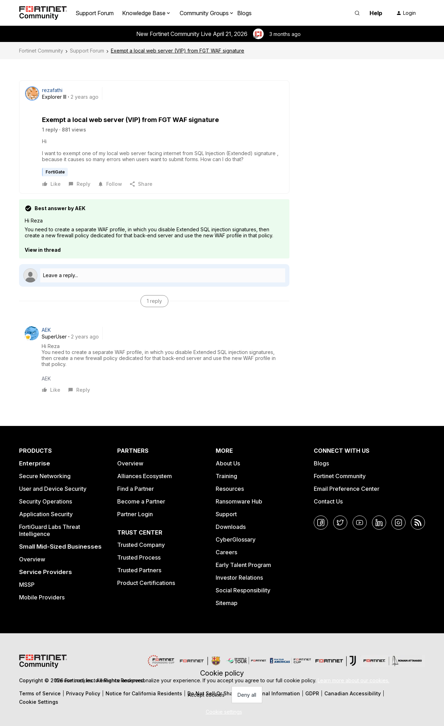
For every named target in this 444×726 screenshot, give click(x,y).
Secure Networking (45, 476)
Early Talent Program (243, 564)
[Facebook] (321, 522)
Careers (226, 552)
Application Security (46, 514)
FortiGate (55, 172)
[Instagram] (398, 522)
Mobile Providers (42, 597)
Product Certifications (146, 582)
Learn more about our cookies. (353, 680)
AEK (46, 330)
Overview (32, 559)
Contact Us (328, 501)
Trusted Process (139, 557)
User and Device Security (52, 488)
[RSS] (418, 522)
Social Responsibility (243, 590)
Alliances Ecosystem (144, 476)
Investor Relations (239, 577)
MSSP (27, 584)
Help (376, 13)
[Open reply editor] (154, 275)
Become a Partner (141, 501)
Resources (230, 488)
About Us (228, 463)
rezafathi (52, 90)
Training (226, 476)
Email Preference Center (346, 488)
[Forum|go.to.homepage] (43, 13)
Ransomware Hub (239, 501)
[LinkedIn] (379, 522)
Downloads (231, 526)
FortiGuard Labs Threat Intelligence (49, 530)
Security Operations (45, 501)
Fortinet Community (41, 51)
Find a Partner (135, 488)
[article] (154, 359)
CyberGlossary (236, 539)
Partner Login (135, 514)
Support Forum (95, 13)
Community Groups (204, 13)
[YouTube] (360, 522)
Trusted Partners (139, 570)
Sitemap (227, 602)
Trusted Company (141, 544)
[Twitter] (340, 522)
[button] (405, 13)
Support (226, 514)
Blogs (244, 13)
